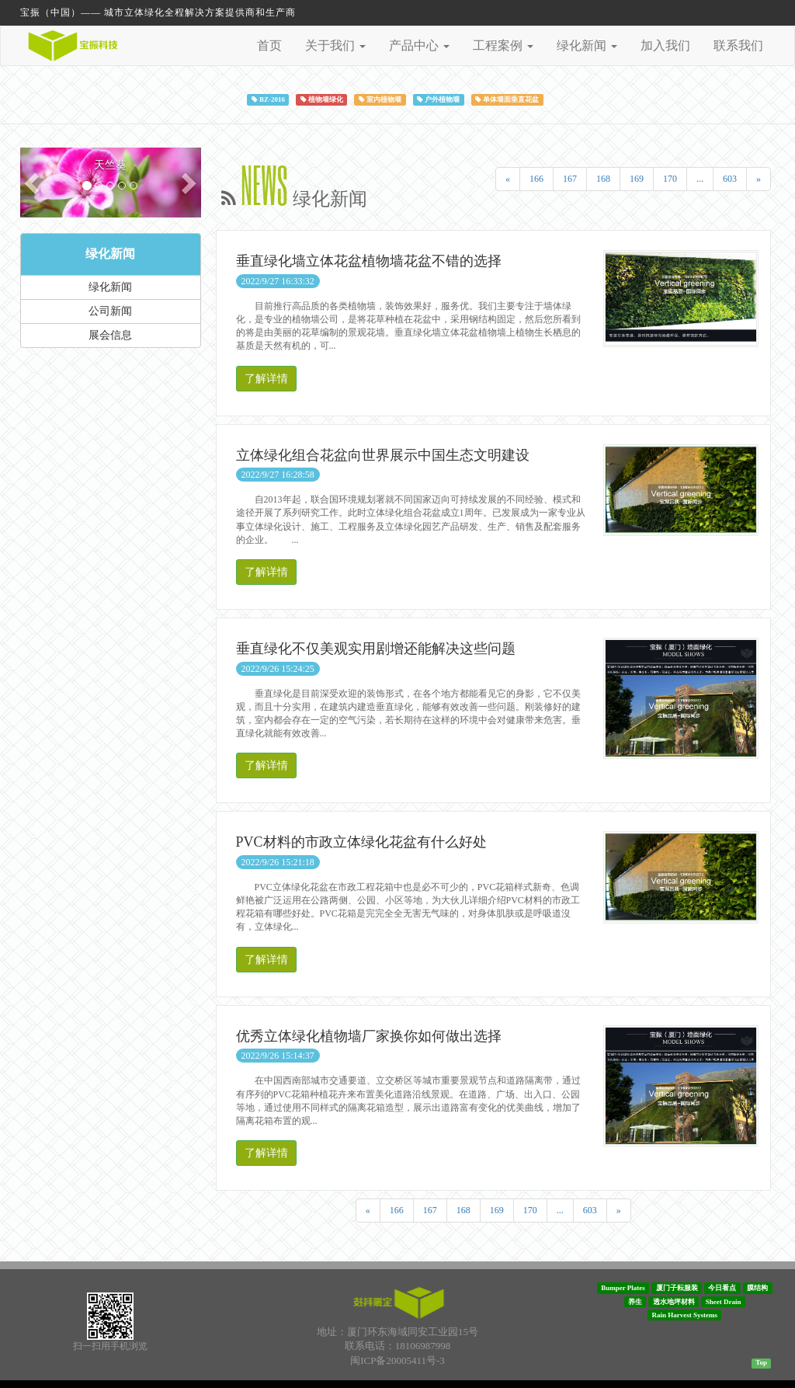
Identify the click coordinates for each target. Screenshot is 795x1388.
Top (761, 1362)
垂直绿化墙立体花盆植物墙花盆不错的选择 (369, 261)
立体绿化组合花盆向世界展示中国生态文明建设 (382, 455)
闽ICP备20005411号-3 (397, 1360)
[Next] (758, 179)
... (699, 178)
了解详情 (266, 378)
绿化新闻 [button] (587, 45)
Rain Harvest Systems (685, 1315)
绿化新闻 (110, 253)
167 (570, 178)
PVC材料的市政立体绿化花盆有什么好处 (361, 842)
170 (670, 178)
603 (730, 178)
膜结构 (757, 1288)
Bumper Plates (623, 1288)
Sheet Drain (723, 1301)
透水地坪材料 (674, 1301)
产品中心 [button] (419, 45)
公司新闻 (110, 311)
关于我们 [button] (335, 45)
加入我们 (665, 45)
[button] (33, 182)
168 (603, 178)
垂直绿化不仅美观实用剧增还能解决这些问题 (376, 648)
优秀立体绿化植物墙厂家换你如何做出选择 (369, 1036)
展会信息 (110, 335)
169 (637, 178)
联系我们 (738, 45)
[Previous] (507, 179)
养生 (635, 1301)
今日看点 (722, 1288)
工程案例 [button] (503, 45)
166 (536, 178)
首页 (269, 45)
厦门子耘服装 (677, 1288)
